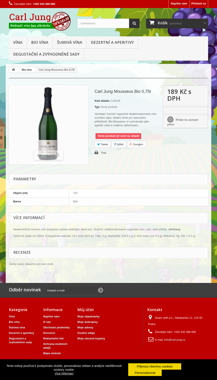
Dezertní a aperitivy (112, 42)
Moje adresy (85, 327)
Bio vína (39, 42)
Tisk (103, 152)
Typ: (97, 106)
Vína (17, 42)
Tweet (102, 144)
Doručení (49, 333)
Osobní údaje (86, 333)
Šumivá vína (69, 42)
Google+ (136, 144)
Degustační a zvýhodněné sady (46, 54)
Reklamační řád (53, 338)
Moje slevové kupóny (91, 338)
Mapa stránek (52, 353)
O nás (47, 322)
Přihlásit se (198, 3)
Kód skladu (102, 100)
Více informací (64, 373)
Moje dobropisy (87, 322)
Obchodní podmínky (56, 327)
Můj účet (85, 309)
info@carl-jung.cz (175, 339)
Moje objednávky (88, 316)
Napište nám (179, 3)
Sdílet (119, 144)
